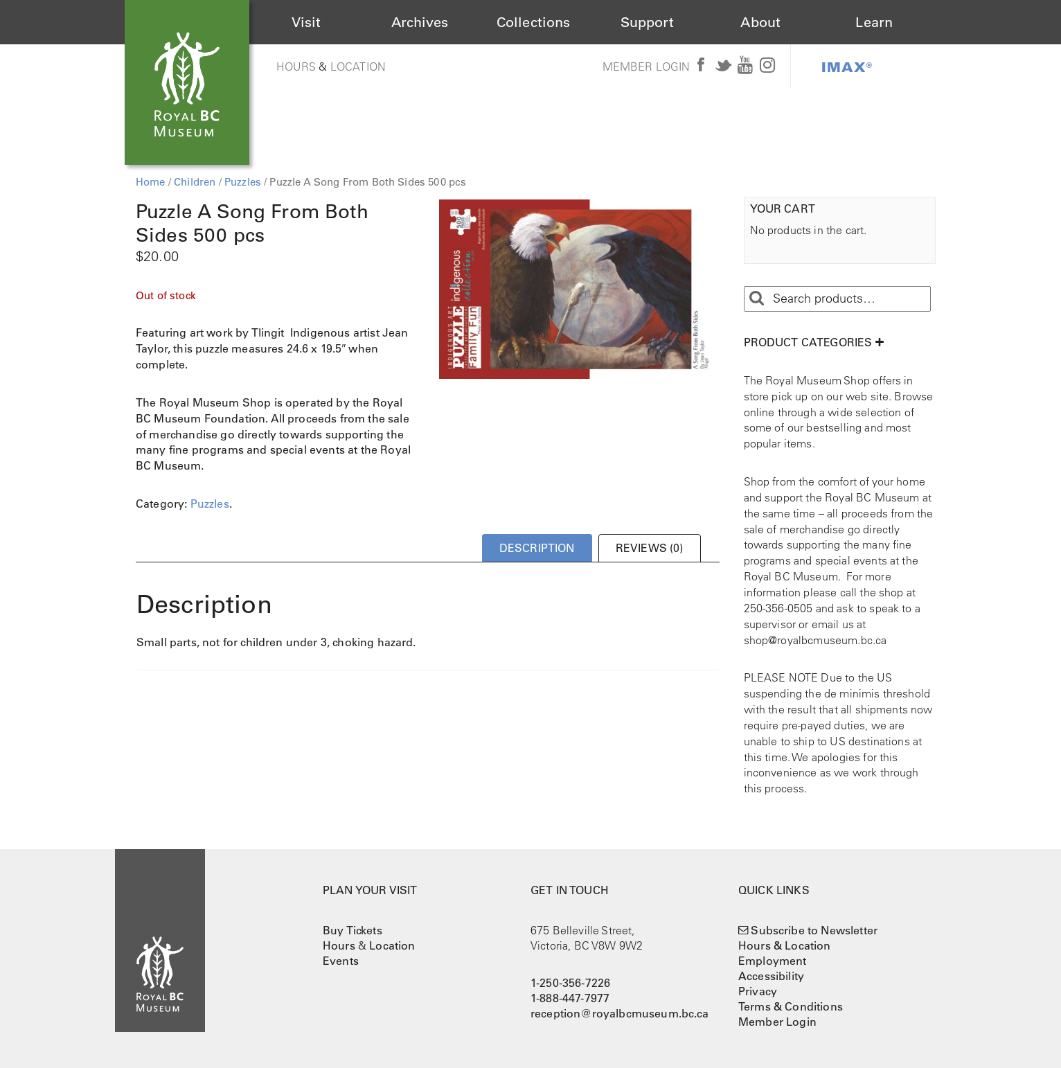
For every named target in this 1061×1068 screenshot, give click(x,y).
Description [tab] (537, 548)
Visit (306, 22)
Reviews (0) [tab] (650, 548)
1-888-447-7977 (569, 998)
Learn (874, 22)
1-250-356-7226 (570, 983)
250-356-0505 (778, 608)
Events (341, 961)
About (760, 22)
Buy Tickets (352, 930)
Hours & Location (784, 945)
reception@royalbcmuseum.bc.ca (619, 1013)
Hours (296, 66)
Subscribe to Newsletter (814, 930)
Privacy (757, 991)
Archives (419, 22)
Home (151, 181)
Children (194, 181)
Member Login (646, 66)
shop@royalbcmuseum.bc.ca (815, 640)
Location (358, 66)
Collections (534, 22)
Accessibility (771, 976)
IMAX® (847, 66)
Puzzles (242, 181)
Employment (772, 961)
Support (647, 22)
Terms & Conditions (790, 1006)
